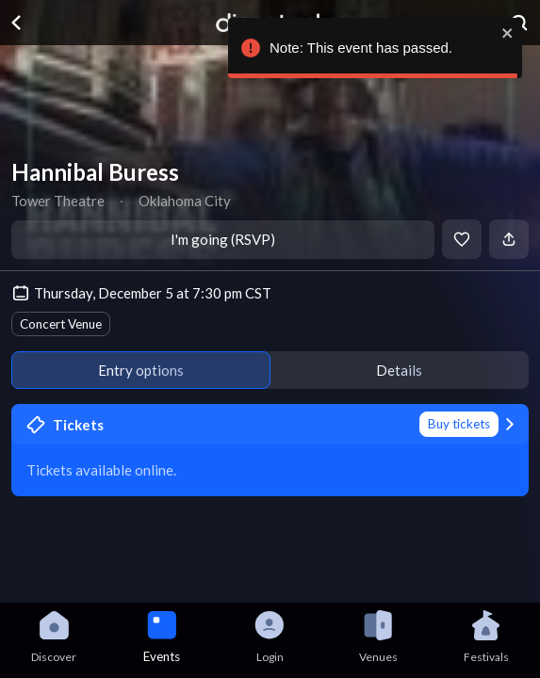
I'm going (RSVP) (223, 239)
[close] (505, 32)
